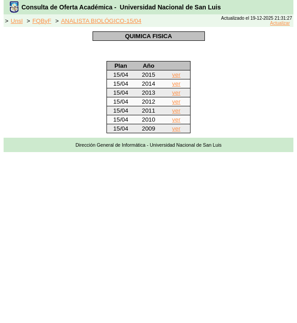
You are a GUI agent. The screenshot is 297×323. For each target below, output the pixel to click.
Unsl (17, 20)
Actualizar (280, 23)
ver (176, 74)
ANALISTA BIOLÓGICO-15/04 (101, 20)
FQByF (41, 20)
